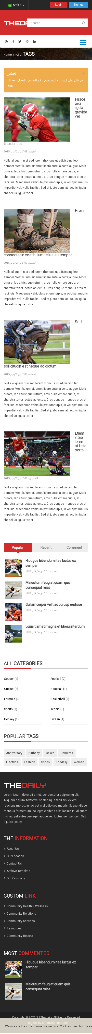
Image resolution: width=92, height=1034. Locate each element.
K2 (17, 54)
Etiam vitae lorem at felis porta (80, 442)
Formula (10, 699)
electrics (12, 762)
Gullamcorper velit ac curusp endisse (54, 605)
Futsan (56, 719)
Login (59, 4)
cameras (67, 753)
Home (8, 54)
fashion (29, 762)
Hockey (9, 719)
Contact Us (14, 863)
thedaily (61, 762)
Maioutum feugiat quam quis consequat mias (48, 585)
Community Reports (20, 936)
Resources (14, 928)
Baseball (57, 689)
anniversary (14, 753)
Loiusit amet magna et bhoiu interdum (55, 626)
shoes (45, 762)
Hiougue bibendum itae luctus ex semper (51, 563)
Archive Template (18, 871)
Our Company (16, 878)
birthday (34, 753)
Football (56, 679)
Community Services (21, 921)
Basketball (58, 699)
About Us (13, 848)
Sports (8, 709)
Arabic (16, 5)
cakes (50, 753)
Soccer (9, 679)
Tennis (55, 709)
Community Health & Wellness (27, 906)
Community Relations (21, 913)
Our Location (15, 856)
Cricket (9, 689)
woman (79, 762)
